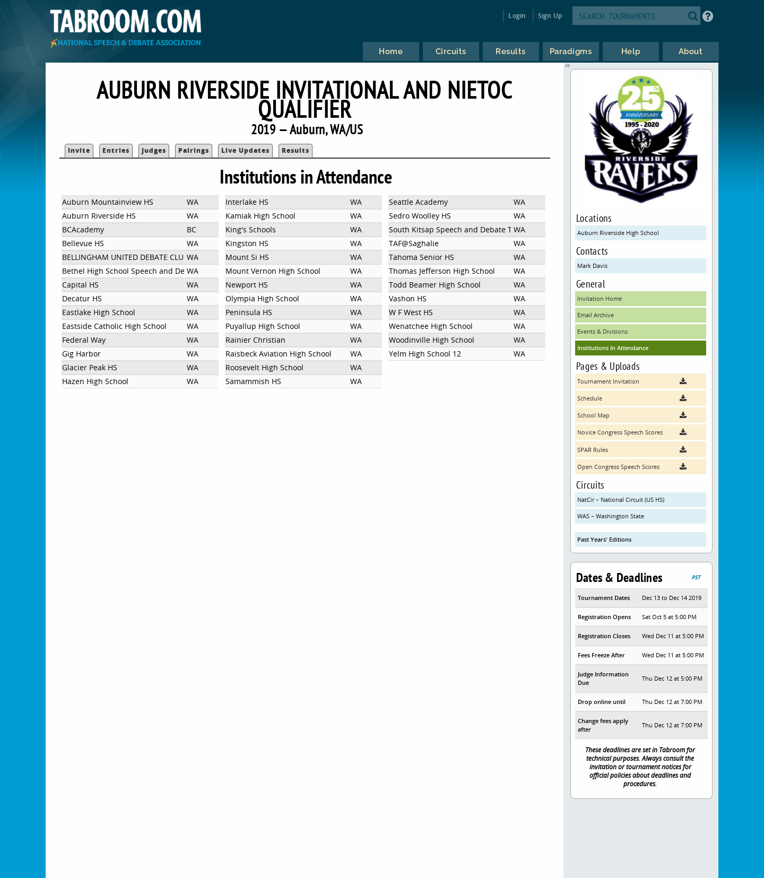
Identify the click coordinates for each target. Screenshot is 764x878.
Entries (115, 150)
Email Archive (595, 315)
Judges (154, 150)
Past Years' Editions (604, 539)
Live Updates (245, 150)
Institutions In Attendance (612, 348)
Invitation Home (599, 298)
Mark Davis (592, 266)
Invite (79, 150)
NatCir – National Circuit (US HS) (620, 499)
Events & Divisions (602, 331)
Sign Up (550, 15)
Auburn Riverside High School (618, 233)
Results (295, 150)
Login (517, 15)
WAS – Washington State (610, 516)
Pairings (193, 150)
